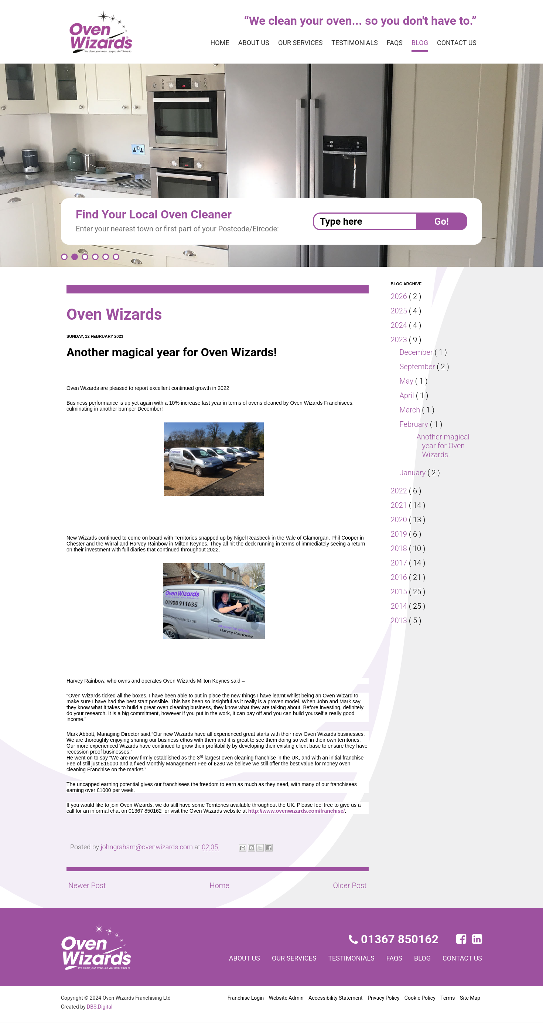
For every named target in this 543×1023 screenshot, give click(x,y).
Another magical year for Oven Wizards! (443, 446)
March (411, 410)
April (408, 395)
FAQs (389, 43)
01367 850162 (394, 939)
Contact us (455, 43)
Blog (416, 43)
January (414, 473)
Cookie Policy (420, 998)
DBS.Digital (101, 1007)
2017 (400, 563)
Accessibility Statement (335, 998)
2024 (400, 325)
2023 (400, 340)
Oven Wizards (117, 314)
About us (238, 43)
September (419, 367)
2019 (400, 534)
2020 (400, 520)
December (418, 352)
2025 (400, 311)
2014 (400, 606)
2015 (400, 592)
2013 (400, 620)
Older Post (349, 885)
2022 (400, 491)
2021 (400, 505)
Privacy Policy (383, 998)
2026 (400, 296)
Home (202, 43)
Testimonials (346, 43)
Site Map (470, 998)
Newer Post (87, 885)
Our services (288, 43)
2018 (400, 548)
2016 (400, 577)
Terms (448, 998)
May (408, 381)
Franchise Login (245, 998)
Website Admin (286, 998)
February (415, 424)
